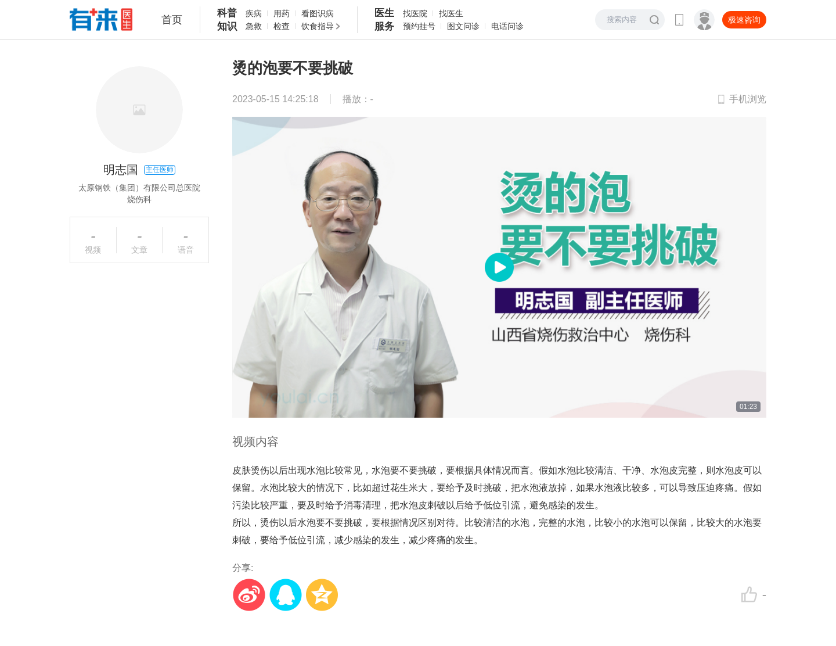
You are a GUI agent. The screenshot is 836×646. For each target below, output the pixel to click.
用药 (281, 13)
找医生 (451, 13)
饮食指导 (317, 26)
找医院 (415, 13)
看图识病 (317, 13)
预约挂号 (419, 26)
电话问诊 (507, 26)
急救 (254, 26)
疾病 (254, 13)
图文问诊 (463, 26)
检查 (281, 26)
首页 (171, 20)
